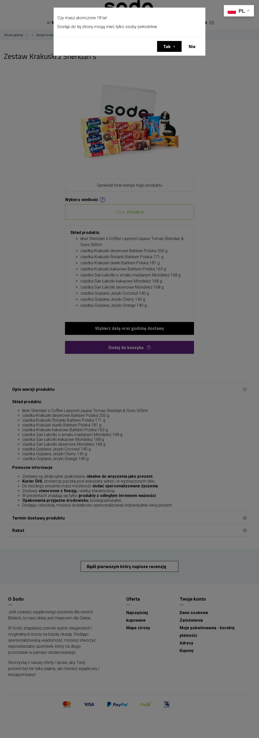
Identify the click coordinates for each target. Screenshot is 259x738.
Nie (192, 46)
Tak (166, 46)
